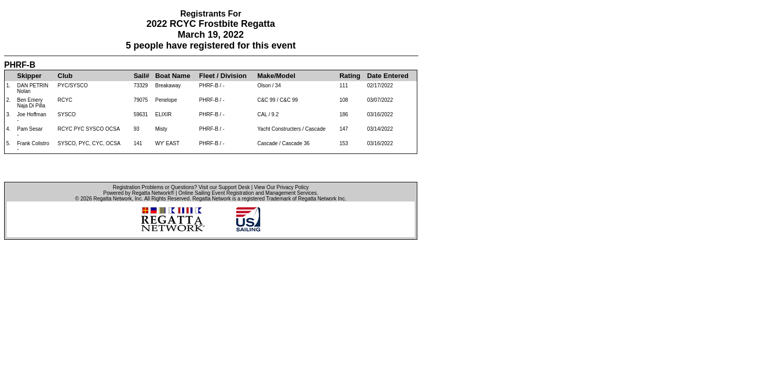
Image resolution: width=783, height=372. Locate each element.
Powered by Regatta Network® (138, 193)
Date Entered (388, 76)
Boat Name (172, 76)
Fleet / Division (223, 76)
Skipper (29, 76)
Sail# (141, 76)
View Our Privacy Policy (281, 187)
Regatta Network (112, 199)
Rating (349, 76)
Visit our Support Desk (223, 187)
